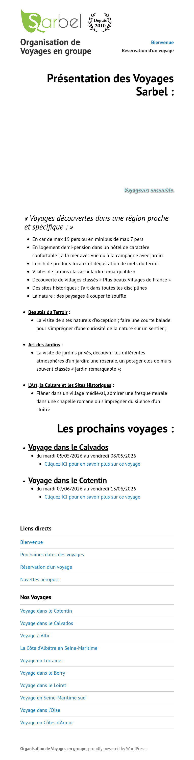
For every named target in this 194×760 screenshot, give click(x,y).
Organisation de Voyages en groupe (55, 46)
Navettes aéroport (39, 579)
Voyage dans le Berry (42, 673)
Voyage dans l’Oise (40, 710)
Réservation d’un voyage (148, 50)
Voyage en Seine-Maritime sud (53, 697)
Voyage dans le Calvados (46, 623)
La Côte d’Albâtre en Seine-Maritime (59, 648)
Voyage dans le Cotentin (46, 610)
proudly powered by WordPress (117, 748)
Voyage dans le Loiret (43, 685)
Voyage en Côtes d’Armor (46, 722)
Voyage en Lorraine (40, 660)
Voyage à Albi (34, 635)
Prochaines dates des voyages (52, 554)
